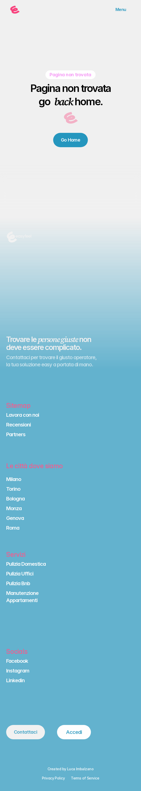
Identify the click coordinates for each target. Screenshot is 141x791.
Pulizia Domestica (26, 564)
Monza (14, 508)
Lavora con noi (22, 415)
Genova (15, 518)
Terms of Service (85, 778)
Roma (12, 528)
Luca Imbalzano (80, 769)
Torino (13, 489)
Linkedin (15, 680)
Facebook (17, 661)
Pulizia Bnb (18, 583)
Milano (13, 479)
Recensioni (18, 425)
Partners (15, 434)
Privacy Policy (53, 778)
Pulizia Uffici (19, 574)
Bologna (15, 499)
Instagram (17, 671)
